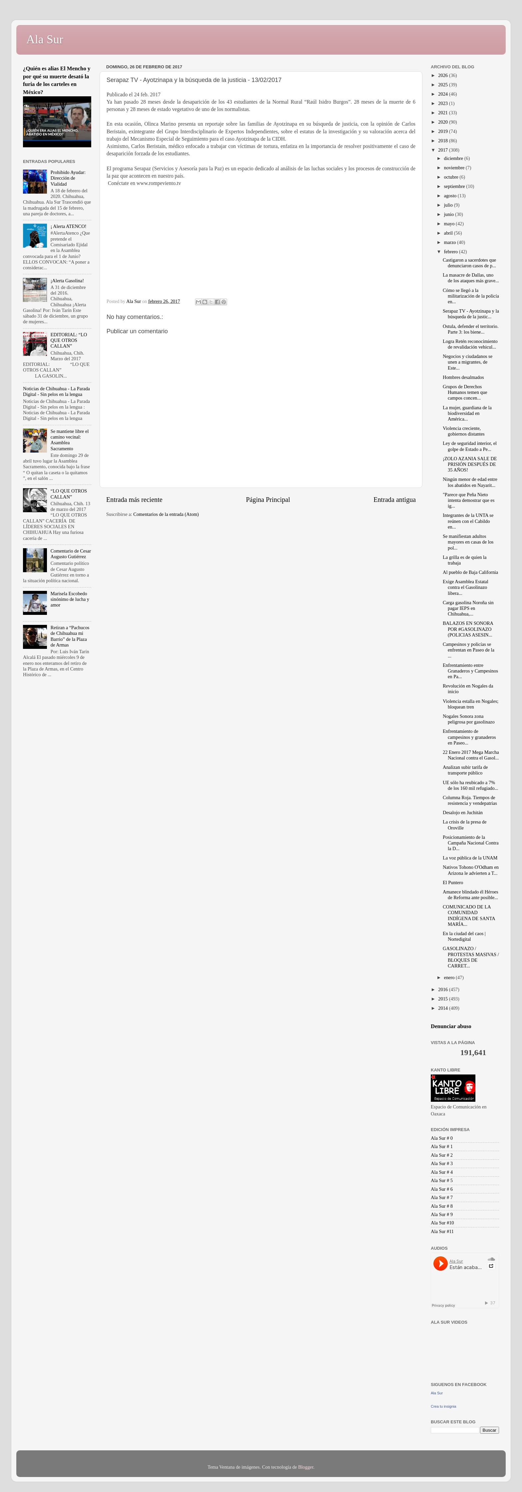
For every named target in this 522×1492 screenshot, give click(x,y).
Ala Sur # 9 (442, 1214)
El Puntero (453, 882)
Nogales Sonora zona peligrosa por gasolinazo (469, 719)
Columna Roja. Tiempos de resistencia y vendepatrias (470, 800)
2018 (443, 140)
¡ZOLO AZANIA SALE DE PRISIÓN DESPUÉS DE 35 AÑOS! (470, 464)
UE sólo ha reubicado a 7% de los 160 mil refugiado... (470, 785)
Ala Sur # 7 (442, 1197)
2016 (443, 989)
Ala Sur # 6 (442, 1189)
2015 (443, 998)
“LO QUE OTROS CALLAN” (69, 493)
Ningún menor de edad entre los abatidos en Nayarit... (470, 482)
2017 (443, 150)
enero (450, 977)
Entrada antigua (395, 499)
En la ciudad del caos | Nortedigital (464, 936)
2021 (443, 112)
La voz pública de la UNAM (470, 857)
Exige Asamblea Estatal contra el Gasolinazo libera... (465, 587)
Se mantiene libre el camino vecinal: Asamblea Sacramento (70, 440)
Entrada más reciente (134, 499)
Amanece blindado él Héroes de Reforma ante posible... (470, 894)
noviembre (455, 167)
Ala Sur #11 (442, 1231)
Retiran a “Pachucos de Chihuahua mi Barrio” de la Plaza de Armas (70, 636)
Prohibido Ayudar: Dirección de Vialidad (68, 178)
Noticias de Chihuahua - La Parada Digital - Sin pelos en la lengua (56, 391)
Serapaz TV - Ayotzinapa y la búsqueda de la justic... (471, 313)
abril (449, 233)
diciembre (454, 158)
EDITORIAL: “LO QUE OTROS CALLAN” (69, 340)
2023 (443, 103)
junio (449, 214)
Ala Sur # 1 (442, 1146)
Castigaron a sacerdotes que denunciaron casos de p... (469, 262)
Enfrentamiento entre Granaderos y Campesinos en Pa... (470, 671)
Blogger (305, 1467)
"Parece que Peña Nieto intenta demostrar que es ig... (468, 500)
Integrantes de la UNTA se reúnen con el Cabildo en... (468, 521)
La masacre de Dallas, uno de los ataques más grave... (471, 277)
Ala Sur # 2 (442, 1155)
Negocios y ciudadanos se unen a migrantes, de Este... (467, 362)
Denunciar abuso (451, 1026)
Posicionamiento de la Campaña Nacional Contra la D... (471, 842)
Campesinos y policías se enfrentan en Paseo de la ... (468, 650)
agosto (451, 195)
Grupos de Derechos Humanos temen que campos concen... (465, 392)
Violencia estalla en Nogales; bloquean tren (470, 704)
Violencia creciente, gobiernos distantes (464, 431)
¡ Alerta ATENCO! (69, 226)
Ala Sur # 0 (442, 1138)
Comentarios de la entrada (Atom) (166, 514)
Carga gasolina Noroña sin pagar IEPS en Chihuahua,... (468, 608)
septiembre (455, 186)
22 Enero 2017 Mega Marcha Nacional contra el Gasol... (471, 754)
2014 (443, 1008)
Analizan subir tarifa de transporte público (465, 769)
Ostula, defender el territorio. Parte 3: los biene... (470, 329)
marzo (450, 242)
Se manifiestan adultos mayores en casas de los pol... (468, 542)
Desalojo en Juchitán (463, 812)
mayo (450, 223)
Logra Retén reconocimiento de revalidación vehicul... (470, 344)
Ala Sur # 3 (442, 1163)
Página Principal (268, 499)
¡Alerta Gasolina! (67, 280)
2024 (443, 94)
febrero (451, 251)
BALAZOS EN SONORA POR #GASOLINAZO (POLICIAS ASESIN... (468, 629)
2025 (443, 84)
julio (449, 205)
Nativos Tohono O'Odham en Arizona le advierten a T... (471, 869)
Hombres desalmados (463, 377)
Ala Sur (44, 39)
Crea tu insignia (443, 1406)
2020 (443, 122)
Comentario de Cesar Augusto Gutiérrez (71, 553)
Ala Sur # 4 (442, 1172)
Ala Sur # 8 (442, 1206)
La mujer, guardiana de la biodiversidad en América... (467, 413)
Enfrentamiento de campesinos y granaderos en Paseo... (469, 737)
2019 (443, 131)
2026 (443, 75)
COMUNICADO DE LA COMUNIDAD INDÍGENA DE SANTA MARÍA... (469, 915)
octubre (452, 177)
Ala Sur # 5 (442, 1180)
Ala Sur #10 (442, 1222)
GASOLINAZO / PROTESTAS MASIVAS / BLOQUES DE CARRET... (471, 957)
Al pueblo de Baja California (470, 572)
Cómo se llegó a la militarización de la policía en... (471, 296)
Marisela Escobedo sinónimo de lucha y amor (70, 599)
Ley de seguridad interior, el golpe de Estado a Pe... (470, 446)
